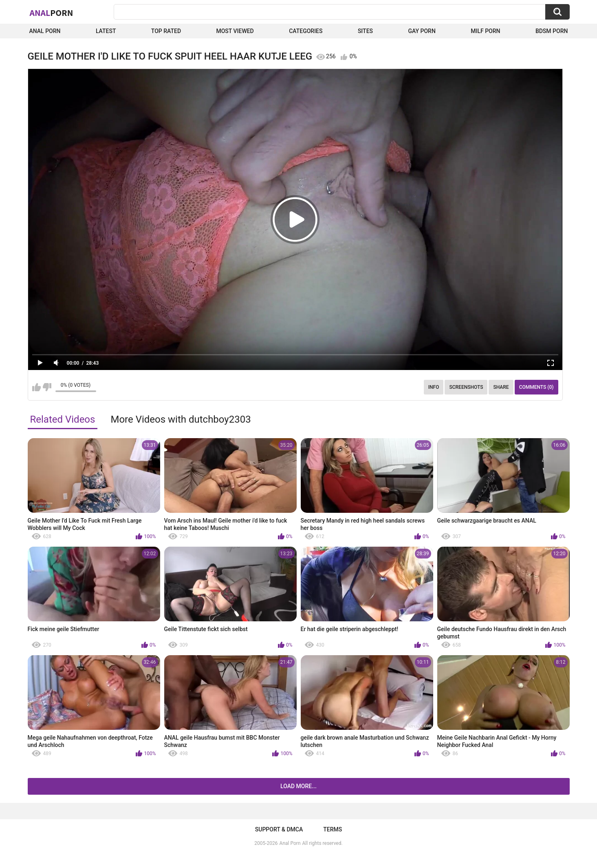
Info (433, 387)
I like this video (36, 387)
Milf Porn (485, 31)
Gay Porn (421, 31)
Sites (365, 31)
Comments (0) (536, 387)
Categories (305, 31)
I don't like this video (47, 387)
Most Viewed (234, 31)
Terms (332, 829)
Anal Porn (45, 31)
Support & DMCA (279, 829)
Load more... (298, 786)
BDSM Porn (551, 31)
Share (501, 387)
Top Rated (166, 31)
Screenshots (466, 387)
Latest (106, 31)
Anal (51, 12)
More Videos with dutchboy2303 (180, 419)
